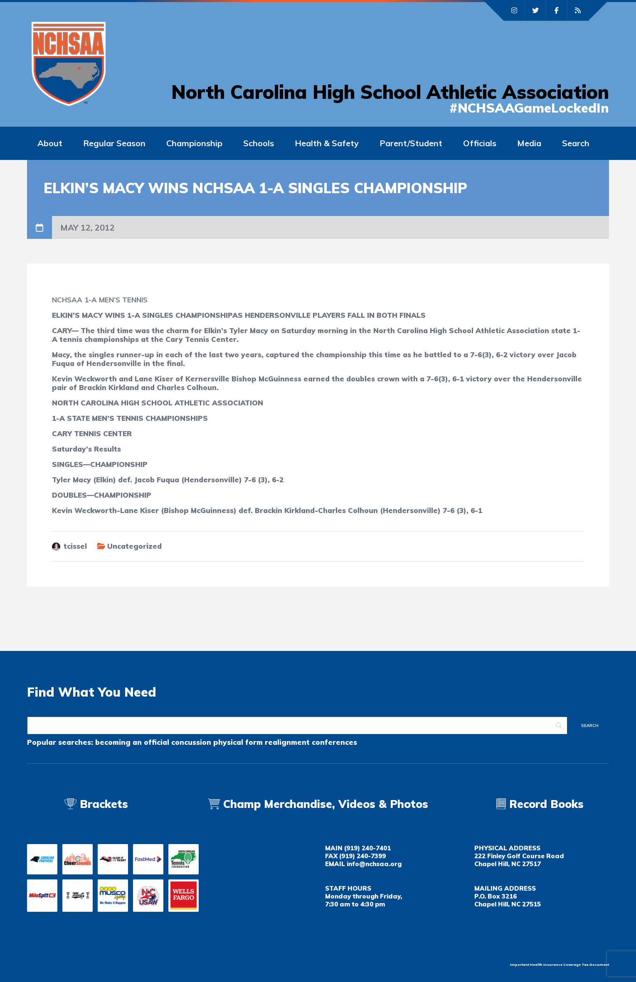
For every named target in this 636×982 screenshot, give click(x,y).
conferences (334, 742)
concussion (191, 742)
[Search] (297, 725)
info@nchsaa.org (374, 864)
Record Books (540, 804)
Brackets (96, 804)
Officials (479, 143)
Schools (258, 143)
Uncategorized (134, 546)
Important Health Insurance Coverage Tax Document (559, 964)
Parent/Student (411, 143)
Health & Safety (327, 143)
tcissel (75, 546)
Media (529, 143)
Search (575, 143)
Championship (194, 143)
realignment (287, 742)
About (49, 143)
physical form (238, 742)
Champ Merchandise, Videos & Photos (325, 804)
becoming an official (132, 742)
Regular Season (114, 143)
